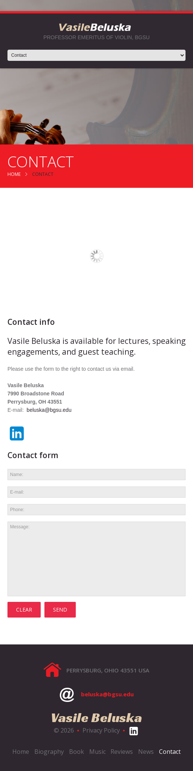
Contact (170, 751)
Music (97, 751)
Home (14, 174)
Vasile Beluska (96, 717)
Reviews (121, 751)
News (146, 751)
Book (76, 751)
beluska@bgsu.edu (49, 410)
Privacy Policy (101, 730)
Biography (49, 751)
